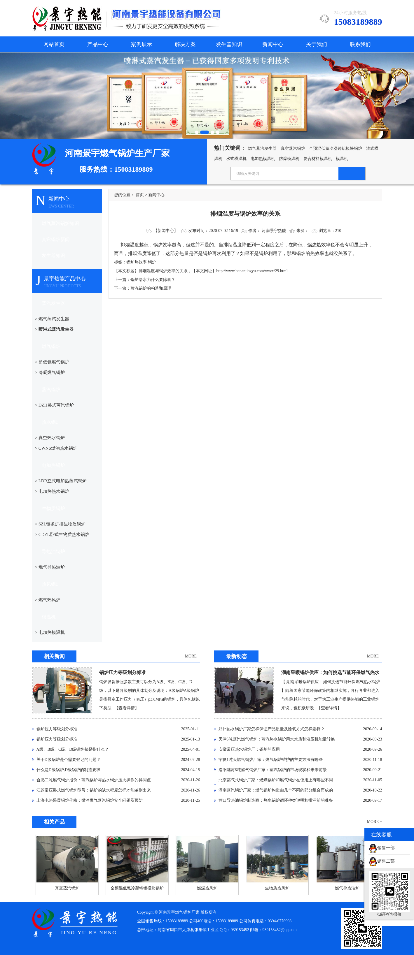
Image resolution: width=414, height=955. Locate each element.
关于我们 (316, 44)
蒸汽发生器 (53, 303)
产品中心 (97, 44)
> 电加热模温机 (50, 632)
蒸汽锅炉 (51, 389)
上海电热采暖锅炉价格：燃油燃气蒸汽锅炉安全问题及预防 (89, 800)
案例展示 (141, 44)
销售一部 (381, 847)
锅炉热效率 (136, 262)
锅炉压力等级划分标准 (122, 672)
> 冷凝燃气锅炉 (50, 372)
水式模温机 (236, 158)
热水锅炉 (51, 422)
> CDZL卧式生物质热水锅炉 (62, 534)
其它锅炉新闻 (56, 239)
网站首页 (53, 44)
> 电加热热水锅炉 (52, 491)
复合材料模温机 (317, 158)
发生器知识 (229, 44)
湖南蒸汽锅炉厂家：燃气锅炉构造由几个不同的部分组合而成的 (276, 790)
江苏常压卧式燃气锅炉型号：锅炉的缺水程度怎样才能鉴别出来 (93, 790)
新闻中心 (272, 44)
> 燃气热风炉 (47, 599)
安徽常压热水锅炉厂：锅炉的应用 (249, 749)
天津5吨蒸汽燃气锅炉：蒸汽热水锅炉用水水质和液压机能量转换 (277, 739)
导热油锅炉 (53, 551)
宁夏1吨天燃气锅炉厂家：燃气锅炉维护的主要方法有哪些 (271, 759)
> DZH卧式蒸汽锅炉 (54, 405)
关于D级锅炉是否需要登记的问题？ (68, 759)
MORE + (192, 656)
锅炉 (152, 262)
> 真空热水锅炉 (50, 437)
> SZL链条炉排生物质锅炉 (60, 524)
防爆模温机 (289, 158)
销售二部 (381, 861)
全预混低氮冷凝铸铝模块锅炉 (335, 148)
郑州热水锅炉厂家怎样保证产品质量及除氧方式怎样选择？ (272, 729)
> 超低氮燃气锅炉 (52, 362)
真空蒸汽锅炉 (293, 148)
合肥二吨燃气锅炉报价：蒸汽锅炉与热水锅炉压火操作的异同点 (93, 780)
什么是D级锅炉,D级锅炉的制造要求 (68, 770)
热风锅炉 (51, 584)
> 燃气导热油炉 (50, 567)
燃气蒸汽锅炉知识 (60, 223)
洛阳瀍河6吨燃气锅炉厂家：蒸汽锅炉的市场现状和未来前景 (273, 770)
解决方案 (185, 44)
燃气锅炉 (51, 346)
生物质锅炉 (53, 508)
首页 (140, 195)
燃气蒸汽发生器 (262, 148)
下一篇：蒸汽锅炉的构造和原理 (142, 288)
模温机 (342, 158)
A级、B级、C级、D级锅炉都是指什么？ (72, 749)
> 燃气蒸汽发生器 (52, 318)
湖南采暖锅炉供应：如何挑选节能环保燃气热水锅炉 (330, 674)
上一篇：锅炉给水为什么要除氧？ (144, 279)
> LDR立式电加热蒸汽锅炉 (61, 481)
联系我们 (360, 44)
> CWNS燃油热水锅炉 (56, 448)
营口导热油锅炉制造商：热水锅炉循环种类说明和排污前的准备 (276, 800)
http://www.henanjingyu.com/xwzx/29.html (251, 271)
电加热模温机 (263, 158)
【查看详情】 (126, 708)
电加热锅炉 (53, 465)
